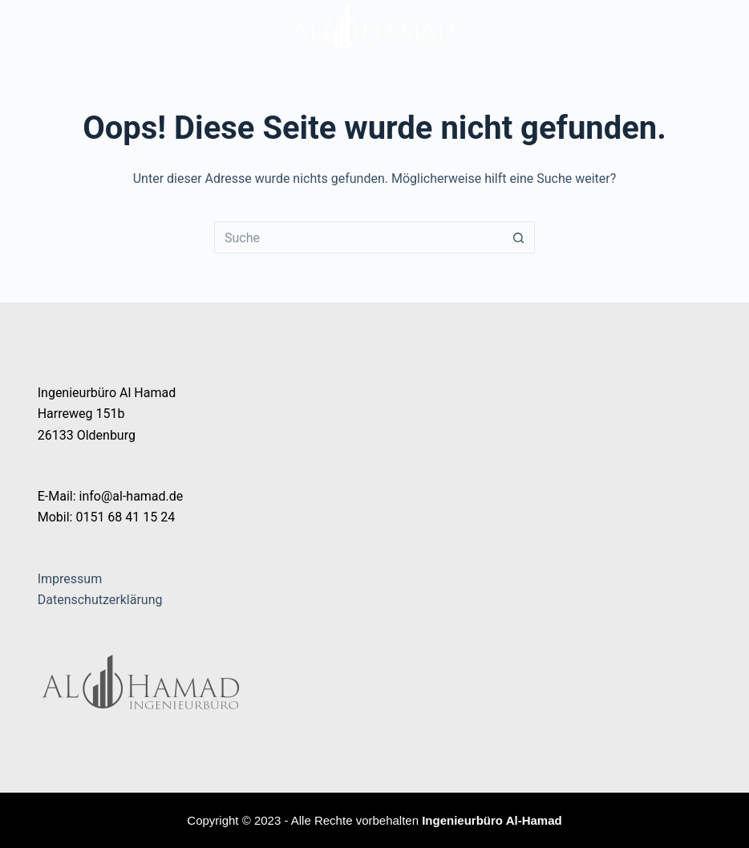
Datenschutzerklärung (100, 599)
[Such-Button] (519, 237)
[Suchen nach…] (358, 237)
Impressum (70, 578)
